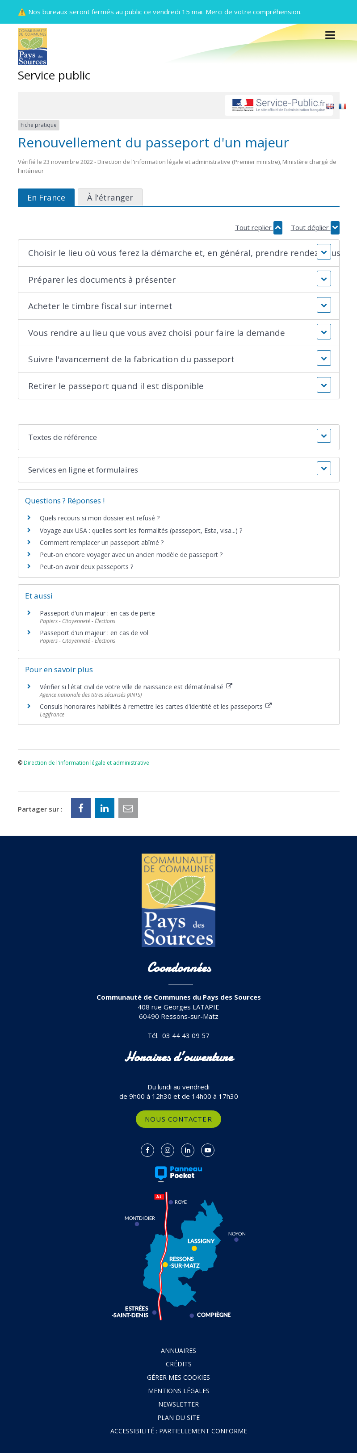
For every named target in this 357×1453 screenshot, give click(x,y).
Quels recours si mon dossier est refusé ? (100, 518)
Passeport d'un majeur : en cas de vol (94, 632)
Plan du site (178, 1417)
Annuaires (178, 1350)
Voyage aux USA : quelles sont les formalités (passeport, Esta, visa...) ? (141, 530)
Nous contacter (178, 1118)
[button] (178, 253)
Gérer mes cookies (178, 1377)
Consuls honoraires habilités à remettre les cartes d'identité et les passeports (156, 706)
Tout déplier (315, 227)
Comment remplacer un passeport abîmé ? (102, 542)
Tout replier (258, 227)
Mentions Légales (179, 1390)
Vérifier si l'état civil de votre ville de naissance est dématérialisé (136, 687)
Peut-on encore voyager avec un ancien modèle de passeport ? (131, 554)
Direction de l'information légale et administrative (86, 762)
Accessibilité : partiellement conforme (178, 1431)
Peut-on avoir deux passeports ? (86, 566)
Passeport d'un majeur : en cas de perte (97, 613)
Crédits (179, 1364)
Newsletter (178, 1404)
